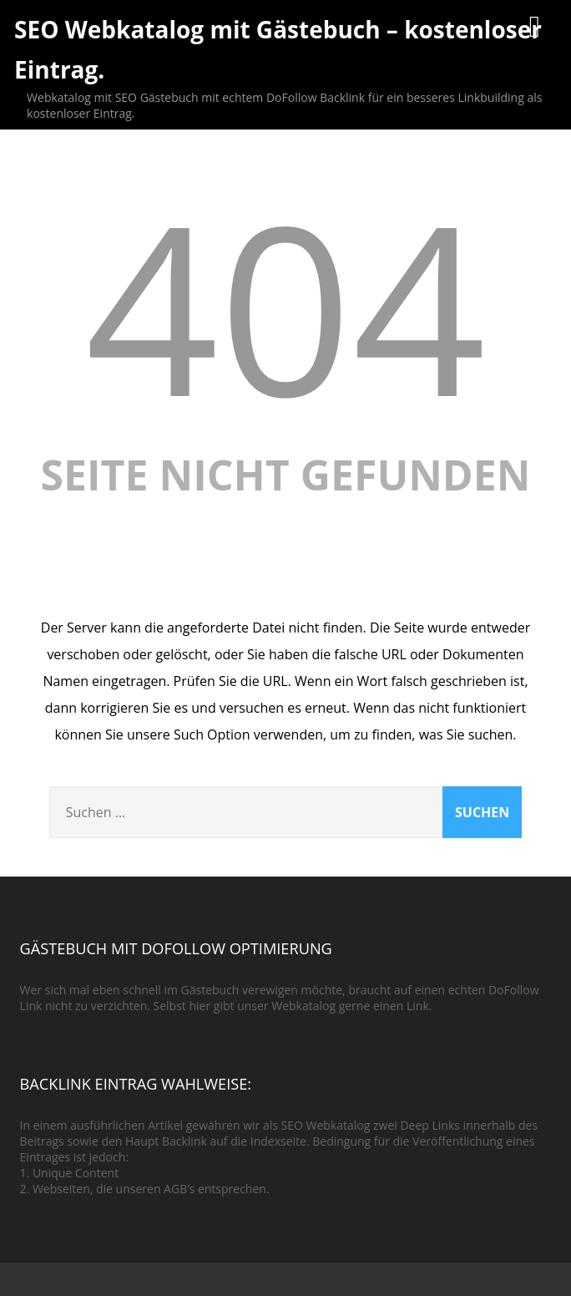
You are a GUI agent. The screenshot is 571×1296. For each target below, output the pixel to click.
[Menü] (534, 25)
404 (285, 305)
